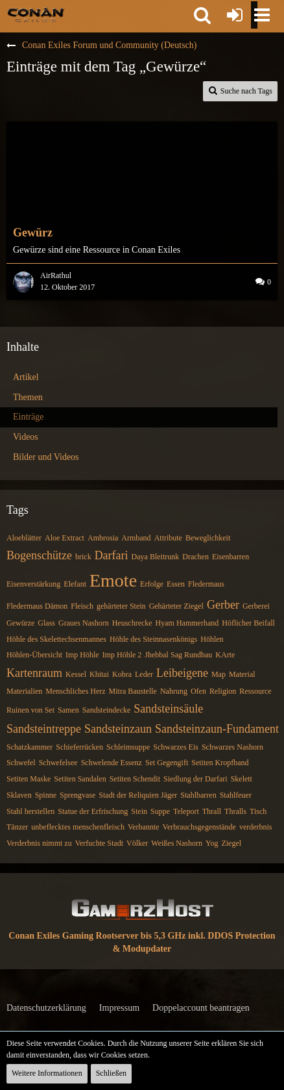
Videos (25, 437)
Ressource (255, 691)
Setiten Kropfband (219, 762)
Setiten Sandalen (80, 778)
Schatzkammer (29, 747)
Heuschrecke (132, 622)
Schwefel (21, 762)
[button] (202, 15)
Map (218, 674)
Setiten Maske (28, 778)
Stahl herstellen (30, 811)
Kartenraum (34, 672)
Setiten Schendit (135, 778)
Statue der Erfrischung (93, 811)
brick (83, 556)
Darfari (111, 555)
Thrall (211, 811)
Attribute (168, 537)
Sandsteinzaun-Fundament (217, 728)
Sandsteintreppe (43, 728)
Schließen (111, 1073)
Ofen (198, 691)
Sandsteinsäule (168, 708)
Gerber (223, 604)
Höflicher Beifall (248, 622)
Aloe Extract (64, 537)
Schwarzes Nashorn (232, 747)
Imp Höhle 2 (122, 654)
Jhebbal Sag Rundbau (178, 654)
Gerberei (256, 606)
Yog (212, 843)
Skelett (241, 778)
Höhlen (211, 639)
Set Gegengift (166, 762)
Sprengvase (77, 795)
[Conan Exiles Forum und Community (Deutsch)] (36, 14)
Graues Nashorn (83, 622)
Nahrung (173, 691)
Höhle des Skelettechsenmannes (56, 639)
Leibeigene (182, 672)
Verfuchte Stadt (99, 843)
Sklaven (19, 795)
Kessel (75, 674)
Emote (113, 580)
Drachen (195, 556)
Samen (68, 710)
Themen (28, 397)
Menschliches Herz (75, 691)
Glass (46, 622)
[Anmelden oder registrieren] (235, 15)
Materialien (24, 691)
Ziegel (231, 843)
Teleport (186, 811)
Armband (135, 537)
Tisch (258, 811)
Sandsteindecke (106, 710)
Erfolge (151, 584)
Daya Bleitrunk (156, 556)
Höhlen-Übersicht (34, 654)
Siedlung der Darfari (195, 778)
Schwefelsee (58, 762)
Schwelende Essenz (111, 762)
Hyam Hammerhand (187, 622)
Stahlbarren (198, 795)
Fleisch (82, 606)
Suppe (160, 811)
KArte (225, 654)
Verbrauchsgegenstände (199, 826)
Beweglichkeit (207, 537)
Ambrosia (103, 537)
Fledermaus (206, 584)
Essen (176, 584)
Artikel (26, 377)
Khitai (99, 674)
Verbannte (144, 826)
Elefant (75, 584)
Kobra (122, 674)
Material (242, 674)
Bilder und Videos (46, 457)
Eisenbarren (230, 556)
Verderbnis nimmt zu (39, 843)
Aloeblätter (23, 537)
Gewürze (20, 622)
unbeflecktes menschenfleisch (77, 826)
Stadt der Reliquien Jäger (138, 795)
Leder (144, 674)
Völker (137, 843)
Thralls (235, 811)
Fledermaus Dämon (36, 606)
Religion (222, 691)
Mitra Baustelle (133, 691)
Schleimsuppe (128, 747)
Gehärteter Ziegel (176, 606)
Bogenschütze (39, 555)
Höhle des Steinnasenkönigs (153, 639)
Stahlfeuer (236, 795)
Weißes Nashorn (176, 843)
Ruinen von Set (30, 710)
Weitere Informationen (47, 1073)
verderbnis (255, 826)
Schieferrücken (79, 747)
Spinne (45, 795)
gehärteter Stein (121, 606)
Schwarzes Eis (175, 747)
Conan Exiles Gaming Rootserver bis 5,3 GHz (96, 936)
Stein (139, 811)
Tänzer (17, 826)
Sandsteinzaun (118, 728)
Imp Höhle (82, 654)
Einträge (28, 417)
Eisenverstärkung (33, 584)
